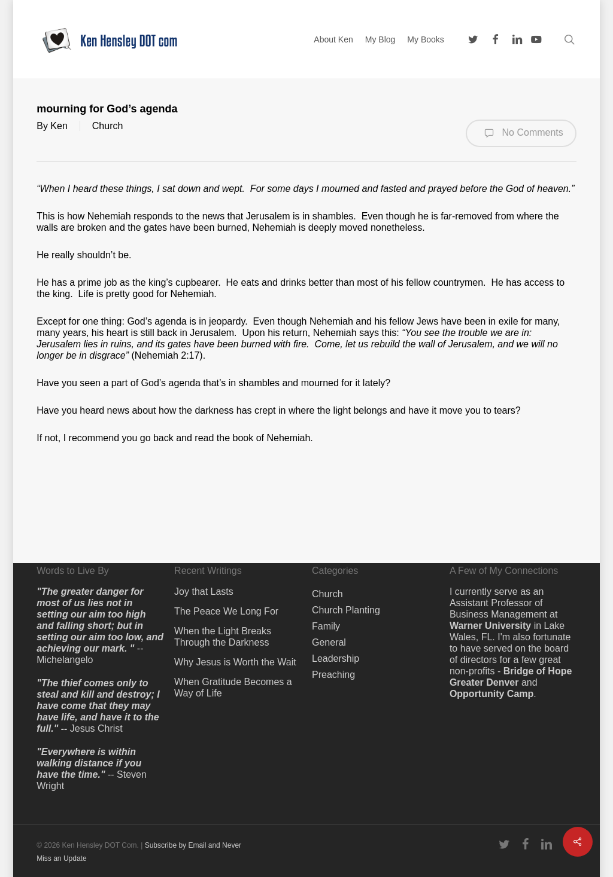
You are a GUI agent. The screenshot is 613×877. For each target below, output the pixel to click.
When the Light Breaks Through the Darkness (222, 636)
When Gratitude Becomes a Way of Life (233, 687)
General (329, 642)
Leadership (335, 658)
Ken (58, 126)
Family (326, 626)
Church (107, 126)
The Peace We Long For (226, 611)
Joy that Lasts (203, 591)
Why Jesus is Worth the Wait (235, 662)
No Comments (521, 133)
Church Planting (346, 610)
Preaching (333, 675)
